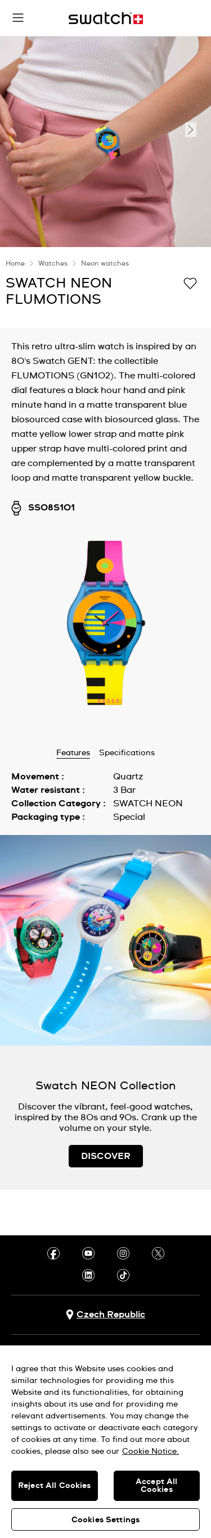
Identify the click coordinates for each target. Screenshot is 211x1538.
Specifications (127, 753)
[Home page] (106, 18)
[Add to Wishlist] (190, 282)
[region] (105, 1441)
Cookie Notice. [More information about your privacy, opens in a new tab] (150, 1451)
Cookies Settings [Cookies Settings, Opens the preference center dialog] (105, 1520)
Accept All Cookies (156, 1486)
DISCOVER (106, 1156)
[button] (18, 18)
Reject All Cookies (54, 1486)
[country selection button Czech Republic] (105, 1314)
